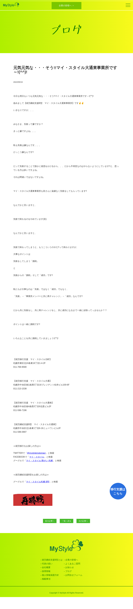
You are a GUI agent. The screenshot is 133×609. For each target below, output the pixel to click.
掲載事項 (46, 579)
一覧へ (66, 521)
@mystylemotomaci (36, 453)
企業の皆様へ (71, 560)
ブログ (68, 571)
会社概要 (46, 567)
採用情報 (46, 571)
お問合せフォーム (73, 575)
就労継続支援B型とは (52, 560)
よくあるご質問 (72, 564)
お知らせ (69, 567)
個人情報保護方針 (50, 575)
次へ (83, 521)
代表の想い (47, 564)
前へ (49, 521)
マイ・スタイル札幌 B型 (37, 482)
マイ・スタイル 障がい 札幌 (39, 460)
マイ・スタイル (36, 457)
